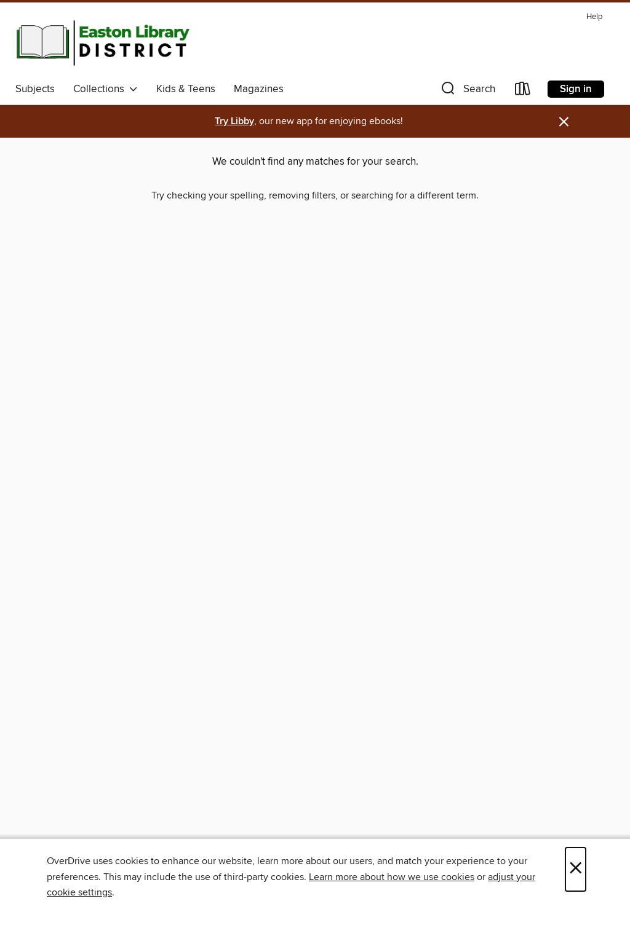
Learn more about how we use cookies (391, 877)
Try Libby (234, 121)
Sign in (576, 89)
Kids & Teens (185, 89)
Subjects (35, 89)
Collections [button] (105, 89)
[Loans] (522, 91)
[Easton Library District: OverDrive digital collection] (102, 42)
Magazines (259, 89)
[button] (466, 91)
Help (594, 17)
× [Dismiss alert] (563, 122)
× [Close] (575, 869)
